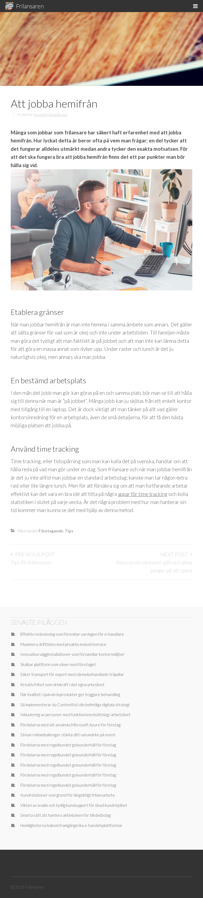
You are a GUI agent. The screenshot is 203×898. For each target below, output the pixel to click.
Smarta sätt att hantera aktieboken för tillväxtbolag (65, 815)
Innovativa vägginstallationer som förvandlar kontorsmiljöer (72, 654)
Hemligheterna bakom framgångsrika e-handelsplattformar (71, 825)
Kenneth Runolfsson (50, 114)
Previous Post (34, 554)
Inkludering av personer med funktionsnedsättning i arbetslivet (75, 714)
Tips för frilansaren (31, 562)
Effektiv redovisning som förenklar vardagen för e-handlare (72, 634)
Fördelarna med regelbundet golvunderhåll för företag (68, 744)
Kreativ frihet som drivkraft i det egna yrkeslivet (62, 684)
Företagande (51, 530)
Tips (69, 530)
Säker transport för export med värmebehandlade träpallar (72, 674)
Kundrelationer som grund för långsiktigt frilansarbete (67, 795)
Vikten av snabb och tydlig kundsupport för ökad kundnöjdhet (73, 805)
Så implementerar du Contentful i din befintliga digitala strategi (74, 704)
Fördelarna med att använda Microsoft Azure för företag (70, 724)
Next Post (174, 554)
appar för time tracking (142, 494)
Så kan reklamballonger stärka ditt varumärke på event (67, 734)
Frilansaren (30, 6)
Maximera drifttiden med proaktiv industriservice (63, 644)
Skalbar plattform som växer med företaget (58, 664)
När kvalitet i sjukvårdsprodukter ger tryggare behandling (70, 694)
